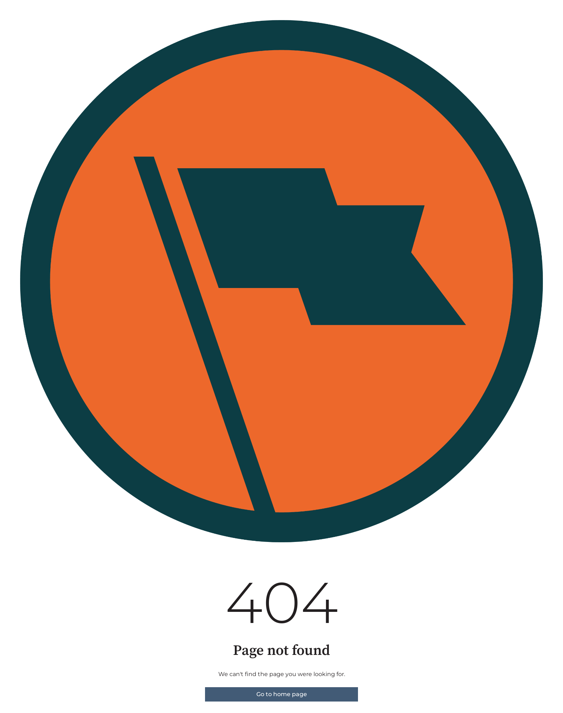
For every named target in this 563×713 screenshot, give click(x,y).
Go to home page (281, 694)
